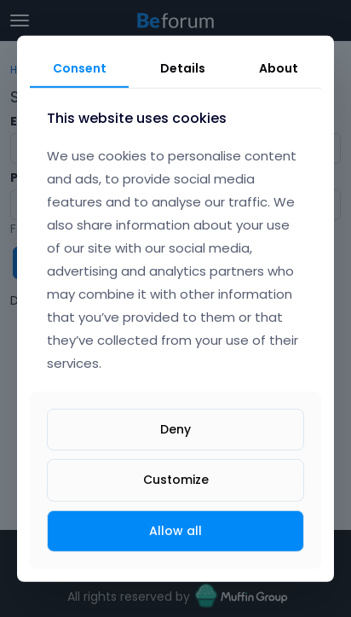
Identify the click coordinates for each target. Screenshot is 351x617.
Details (182, 67)
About (278, 67)
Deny (175, 429)
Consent (79, 67)
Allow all (175, 529)
